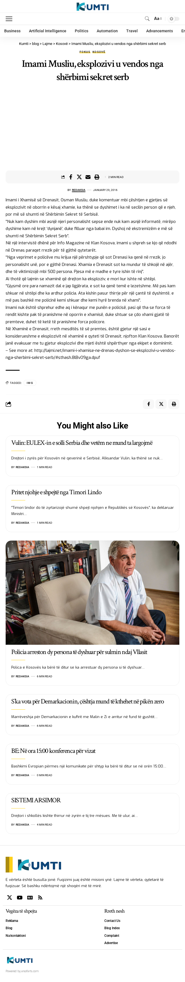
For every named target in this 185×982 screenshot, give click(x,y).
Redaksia (78, 190)
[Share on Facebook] (71, 176)
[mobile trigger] (10, 19)
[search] (147, 18)
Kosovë (99, 52)
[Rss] (40, 897)
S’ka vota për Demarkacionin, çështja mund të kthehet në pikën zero (87, 701)
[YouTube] (19, 897)
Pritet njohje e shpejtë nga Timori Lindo (56, 492)
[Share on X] (79, 176)
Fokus (85, 52)
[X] (9, 897)
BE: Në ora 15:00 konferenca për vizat (53, 750)
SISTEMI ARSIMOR (35, 800)
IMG (30, 382)
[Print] (97, 176)
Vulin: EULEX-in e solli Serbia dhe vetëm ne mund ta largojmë (81, 442)
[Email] (88, 176)
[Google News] (30, 897)
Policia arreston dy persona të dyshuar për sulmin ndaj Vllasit (79, 652)
